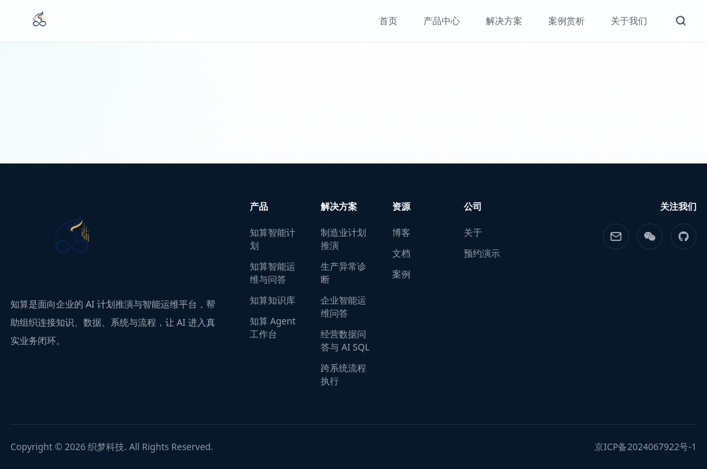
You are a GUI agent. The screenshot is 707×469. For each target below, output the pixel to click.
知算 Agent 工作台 (273, 327)
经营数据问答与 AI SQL (345, 340)
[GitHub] (684, 236)
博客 (401, 232)
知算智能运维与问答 (272, 272)
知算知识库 (272, 300)
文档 (401, 253)
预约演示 (482, 253)
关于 (473, 232)
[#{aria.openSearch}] (681, 20)
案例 (401, 274)
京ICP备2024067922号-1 (645, 446)
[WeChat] (650, 236)
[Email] (616, 236)
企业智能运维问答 (343, 306)
